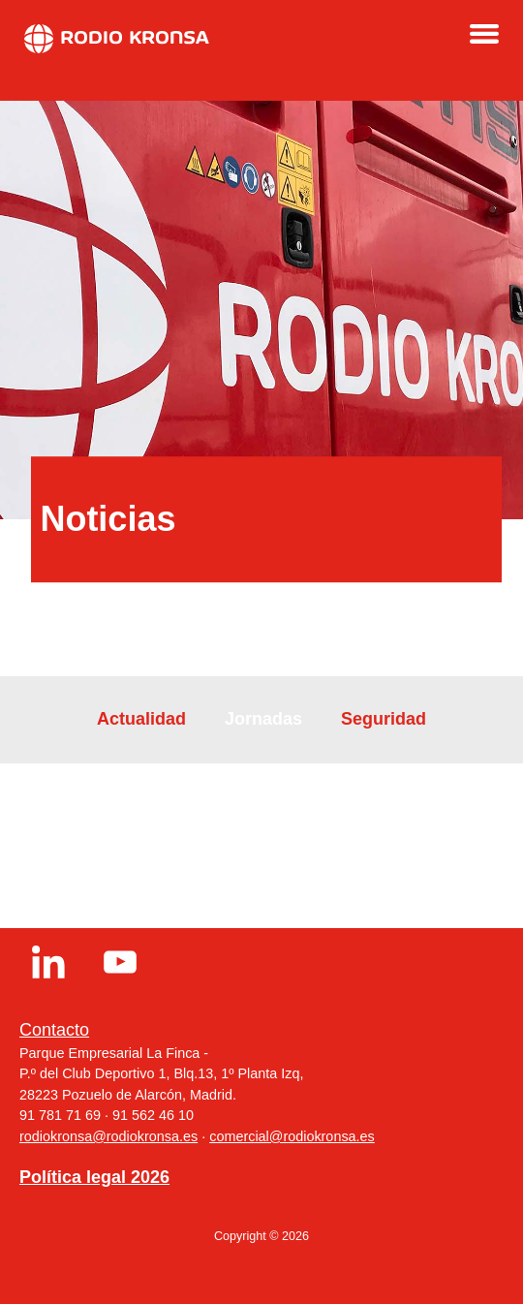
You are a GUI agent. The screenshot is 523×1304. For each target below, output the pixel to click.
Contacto (54, 1030)
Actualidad (141, 719)
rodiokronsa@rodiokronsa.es (108, 1136)
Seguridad (383, 719)
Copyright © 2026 (261, 1236)
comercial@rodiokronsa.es (292, 1136)
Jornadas (263, 719)
